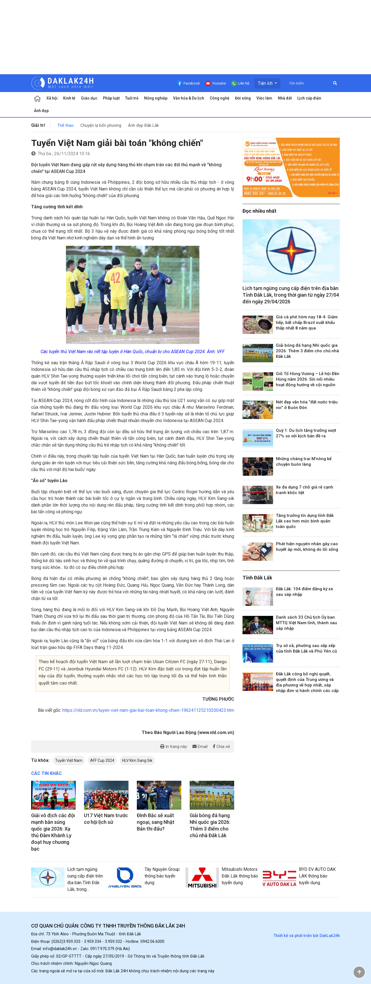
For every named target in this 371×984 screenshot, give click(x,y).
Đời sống (243, 98)
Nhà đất (285, 98)
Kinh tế (69, 98)
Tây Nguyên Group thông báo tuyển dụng (162, 876)
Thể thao (65, 125)
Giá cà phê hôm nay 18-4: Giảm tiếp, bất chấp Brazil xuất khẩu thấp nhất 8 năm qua (307, 322)
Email (199, 746)
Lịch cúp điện (309, 98)
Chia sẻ (221, 746)
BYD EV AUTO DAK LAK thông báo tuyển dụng (317, 876)
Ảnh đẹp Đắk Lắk (143, 125)
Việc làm (264, 98)
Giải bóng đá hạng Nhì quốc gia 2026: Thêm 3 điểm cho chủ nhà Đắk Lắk (307, 351)
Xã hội (52, 98)
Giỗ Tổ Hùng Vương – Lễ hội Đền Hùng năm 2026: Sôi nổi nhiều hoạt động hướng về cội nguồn (307, 379)
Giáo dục (89, 98)
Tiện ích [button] (266, 83)
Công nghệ (219, 98)
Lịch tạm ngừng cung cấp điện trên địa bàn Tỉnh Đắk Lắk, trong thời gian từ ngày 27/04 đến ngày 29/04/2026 (291, 294)
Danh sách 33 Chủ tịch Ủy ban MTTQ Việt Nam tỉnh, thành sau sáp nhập (306, 623)
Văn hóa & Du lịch (188, 98)
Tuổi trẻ (131, 98)
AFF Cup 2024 (102, 760)
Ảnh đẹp (41, 110)
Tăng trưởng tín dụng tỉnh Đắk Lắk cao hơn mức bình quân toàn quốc (305, 521)
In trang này (173, 746)
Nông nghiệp (155, 98)
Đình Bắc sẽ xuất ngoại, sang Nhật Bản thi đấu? (155, 822)
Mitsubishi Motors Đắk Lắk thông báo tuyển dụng (240, 876)
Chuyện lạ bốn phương (100, 125)
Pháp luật (111, 98)
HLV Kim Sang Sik (137, 760)
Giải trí (38, 125)
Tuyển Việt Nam (68, 760)
